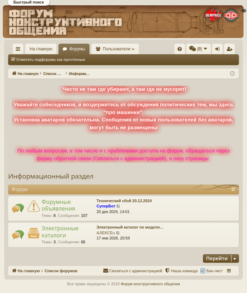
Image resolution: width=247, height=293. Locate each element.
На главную (41, 48)
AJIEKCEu (106, 233)
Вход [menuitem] (219, 50)
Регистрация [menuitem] (231, 50)
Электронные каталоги (60, 231)
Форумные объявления (58, 205)
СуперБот (106, 206)
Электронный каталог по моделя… (130, 227)
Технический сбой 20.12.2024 (124, 201)
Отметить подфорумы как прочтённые (50, 59)
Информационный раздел (50, 176)
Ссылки (19, 50)
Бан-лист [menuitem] (214, 271)
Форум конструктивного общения (150, 284)
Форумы (77, 48)
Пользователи (116, 48)
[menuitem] (179, 49)
